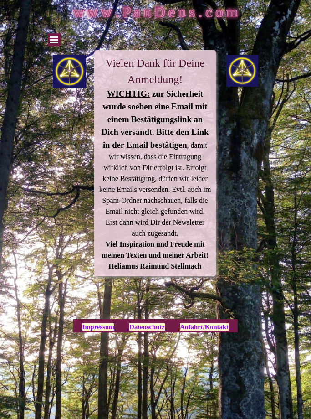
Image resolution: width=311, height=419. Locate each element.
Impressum (98, 327)
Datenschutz (146, 327)
